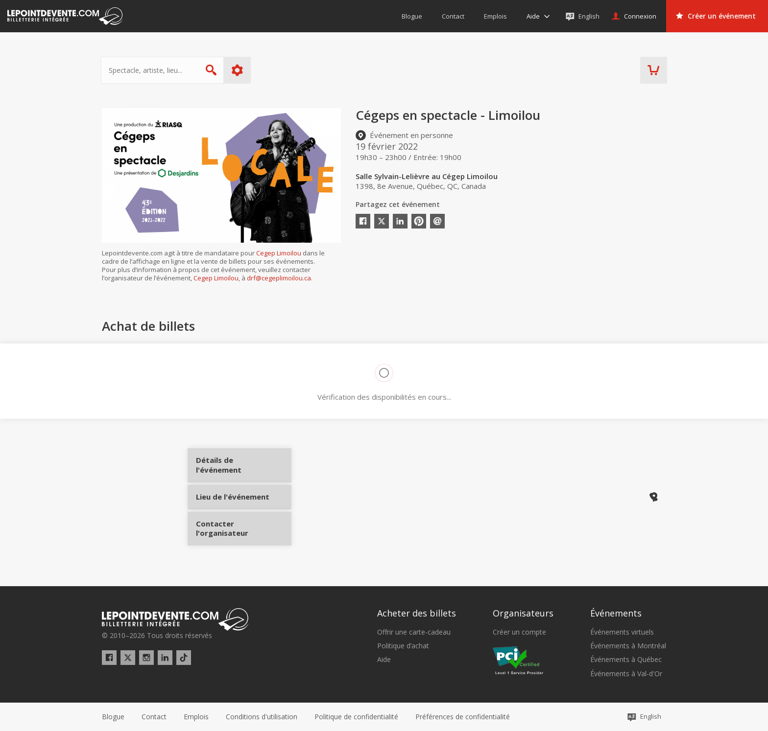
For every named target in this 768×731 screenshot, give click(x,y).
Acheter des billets (416, 613)
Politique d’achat (403, 645)
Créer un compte (519, 632)
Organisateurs (523, 613)
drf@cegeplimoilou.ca (279, 278)
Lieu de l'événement (233, 501)
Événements (616, 613)
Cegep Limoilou (278, 253)
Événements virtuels (622, 632)
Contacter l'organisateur (233, 534)
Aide (384, 659)
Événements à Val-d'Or (626, 673)
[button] (462, 716)
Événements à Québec (626, 659)
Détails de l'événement (233, 468)
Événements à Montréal (628, 645)
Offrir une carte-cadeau (414, 632)
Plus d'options (238, 70)
